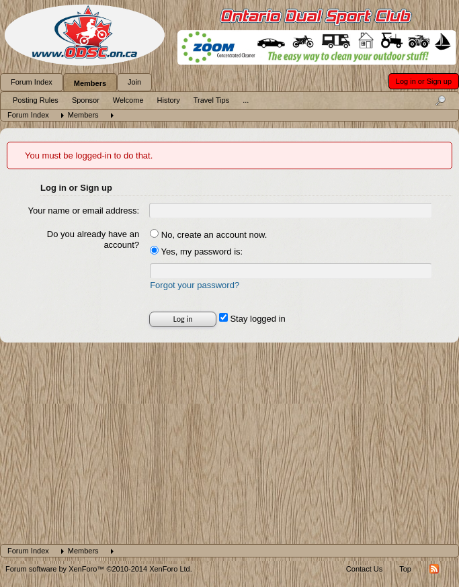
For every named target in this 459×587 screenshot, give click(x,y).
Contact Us (364, 569)
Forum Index (31, 82)
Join (134, 82)
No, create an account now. (208, 235)
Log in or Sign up (424, 81)
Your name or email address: (83, 211)
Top (405, 569)
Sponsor (85, 100)
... (246, 100)
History (168, 100)
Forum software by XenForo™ (98, 569)
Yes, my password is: (196, 251)
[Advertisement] (229, 443)
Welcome (128, 100)
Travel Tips (211, 100)
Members (90, 83)
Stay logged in (252, 319)
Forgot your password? (194, 285)
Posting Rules (35, 100)
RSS (434, 569)
